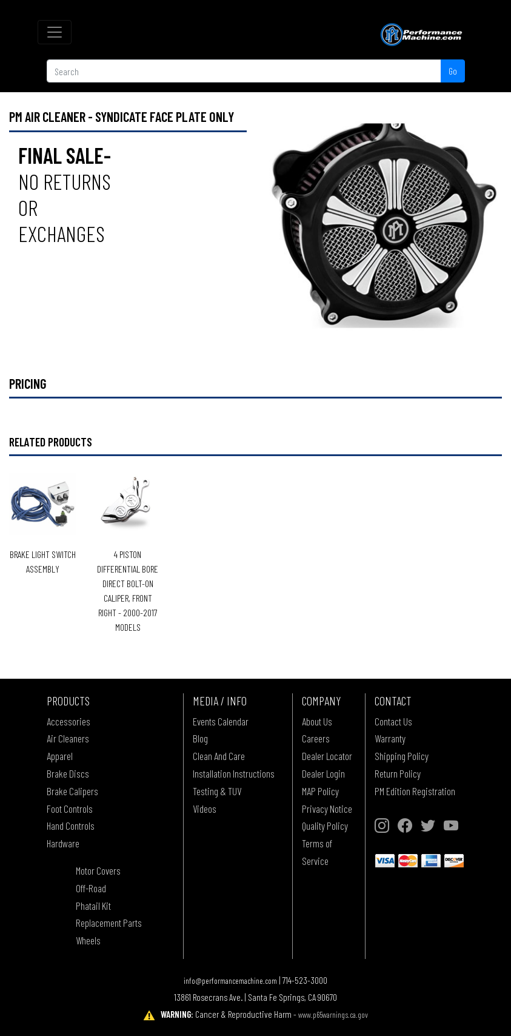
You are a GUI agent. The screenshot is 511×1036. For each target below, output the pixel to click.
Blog (200, 738)
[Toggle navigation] (55, 32)
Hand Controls (71, 825)
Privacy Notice (327, 808)
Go (453, 70)
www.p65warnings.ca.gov (333, 1014)
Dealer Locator (327, 756)
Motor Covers (98, 870)
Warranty (390, 738)
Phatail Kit (93, 906)
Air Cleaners (68, 738)
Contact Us (393, 721)
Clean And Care (219, 756)
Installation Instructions (234, 773)
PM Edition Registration (415, 791)
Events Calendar (221, 721)
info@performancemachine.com (230, 980)
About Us (317, 721)
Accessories (68, 721)
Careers (316, 738)
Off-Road (91, 888)
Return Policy (398, 773)
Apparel (60, 756)
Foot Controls (70, 808)
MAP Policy (320, 791)
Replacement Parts (109, 923)
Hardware (63, 843)
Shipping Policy (402, 756)
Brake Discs (68, 773)
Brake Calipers (72, 791)
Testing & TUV (217, 791)
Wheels (88, 940)
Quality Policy (325, 825)
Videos (204, 808)
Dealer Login (323, 773)
